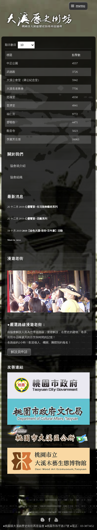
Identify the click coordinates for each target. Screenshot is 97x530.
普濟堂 (11, 105)
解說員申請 (19, 352)
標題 (9, 55)
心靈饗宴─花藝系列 (36, 218)
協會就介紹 (17, 166)
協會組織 (16, 177)
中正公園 (12, 63)
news (18, 240)
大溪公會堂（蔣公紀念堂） (24, 80)
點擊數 (76, 55)
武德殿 (11, 71)
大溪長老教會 (15, 88)
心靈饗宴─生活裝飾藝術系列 (41, 206)
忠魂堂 (11, 97)
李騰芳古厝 (14, 139)
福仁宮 (11, 114)
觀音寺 (11, 130)
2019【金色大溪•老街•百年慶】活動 (42, 230)
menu (80, 6)
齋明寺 (11, 122)
